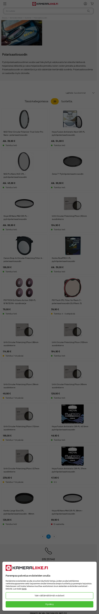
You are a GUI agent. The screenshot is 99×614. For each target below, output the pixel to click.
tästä (24, 589)
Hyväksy (49, 604)
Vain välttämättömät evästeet (49, 595)
